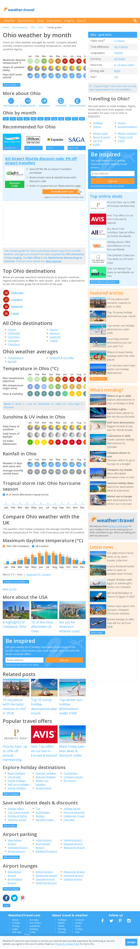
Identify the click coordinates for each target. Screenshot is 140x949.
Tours (121, 140)
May (33, 118)
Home (6, 27)
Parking (62, 930)
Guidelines (34, 927)
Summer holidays (46, 774)
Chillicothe (17, 294)
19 (63, 556)
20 (42, 556)
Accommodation (127, 126)
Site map (16, 933)
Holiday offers (16, 810)
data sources (53, 262)
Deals (40, 20)
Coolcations (70, 774)
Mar (19, 118)
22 (49, 555)
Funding (33, 930)
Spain (78, 927)
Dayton (54, 330)
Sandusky (55, 338)
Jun (40, 118)
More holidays (11, 795)
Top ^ (6, 907)
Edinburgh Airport (46, 852)
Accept (131, 942)
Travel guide (61, 105)
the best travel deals (117, 526)
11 (74, 559)
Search (81, 20)
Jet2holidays (43, 813)
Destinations (26, 20)
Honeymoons (43, 789)
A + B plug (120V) (124, 64)
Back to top (10, 590)
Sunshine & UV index (62, 359)
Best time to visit (11, 105)
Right (117, 71)
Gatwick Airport (73, 841)
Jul (47, 118)
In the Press (29, 934)
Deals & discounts (77, 105)
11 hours (119, 40)
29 (46, 552)
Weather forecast (27, 105)
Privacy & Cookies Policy (67, 943)
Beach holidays (16, 774)
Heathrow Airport (46, 884)
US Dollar (119, 58)
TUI (38, 810)
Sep (61, 118)
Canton (12, 330)
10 (19, 560)
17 (26, 557)
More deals (10, 826)
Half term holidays (18, 785)
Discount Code (14, 186)
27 (39, 553)
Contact (16, 924)
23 (32, 555)
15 (70, 558)
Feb (12, 118)
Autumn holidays (46, 778)
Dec (82, 118)
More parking (11, 858)
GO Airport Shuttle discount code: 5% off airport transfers (41, 162)
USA (33, 27)
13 (28, 559)
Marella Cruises (45, 821)
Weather (9, 20)
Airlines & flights (17, 817)
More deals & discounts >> (104, 281)
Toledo (15, 314)
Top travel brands (18, 813)
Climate (61, 933)
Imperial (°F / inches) (38, 576)
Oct (68, 118)
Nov (75, 118)
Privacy (15, 927)
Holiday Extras (72, 810)
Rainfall (12, 362)
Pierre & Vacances (74, 813)
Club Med (69, 821)
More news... (97, 632)
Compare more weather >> (16, 583)
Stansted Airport (17, 849)
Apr (26, 118)
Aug (54, 118)
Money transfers (127, 133)
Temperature (16, 359)
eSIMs (96, 144)
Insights (69, 20)
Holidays (98, 123)
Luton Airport (44, 841)
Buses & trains (101, 137)
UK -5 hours (121, 46)
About (15, 921)
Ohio (40, 27)
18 (67, 557)
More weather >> (11, 84)
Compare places (73, 778)
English (118, 52)
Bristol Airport (16, 852)
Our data (33, 921)
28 (53, 552)
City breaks (14, 778)
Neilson (40, 817)
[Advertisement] (87, 9)
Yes (116, 77)
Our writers (35, 924)
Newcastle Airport (74, 849)
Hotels (121, 123)
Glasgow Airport (73, 845)
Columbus (17, 301)
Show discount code (63, 193)
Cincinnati (13, 338)
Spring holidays (17, 789)
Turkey (78, 930)
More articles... (98, 378)
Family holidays (17, 782)
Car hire (97, 140)
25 (60, 554)
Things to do (125, 137)
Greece (78, 924)
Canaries (79, 921)
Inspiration (54, 20)
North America (19, 27)
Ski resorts (70, 782)
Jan (6, 118)
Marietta (55, 334)
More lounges (11, 890)
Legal (15, 930)
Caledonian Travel (74, 817)
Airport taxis (100, 133)
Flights (97, 126)
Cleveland (17, 307)
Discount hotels (17, 821)
